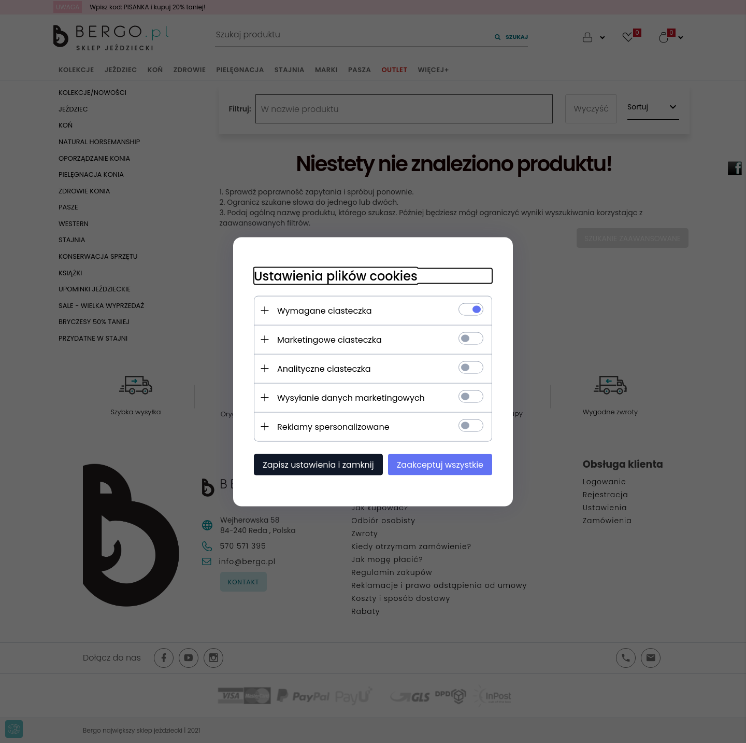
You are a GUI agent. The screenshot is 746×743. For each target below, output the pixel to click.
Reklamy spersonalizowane (333, 426)
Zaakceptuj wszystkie (440, 464)
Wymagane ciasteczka (324, 310)
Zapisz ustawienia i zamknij (318, 464)
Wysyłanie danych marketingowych (351, 397)
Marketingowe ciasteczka (329, 339)
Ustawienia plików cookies (336, 275)
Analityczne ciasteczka (324, 368)
